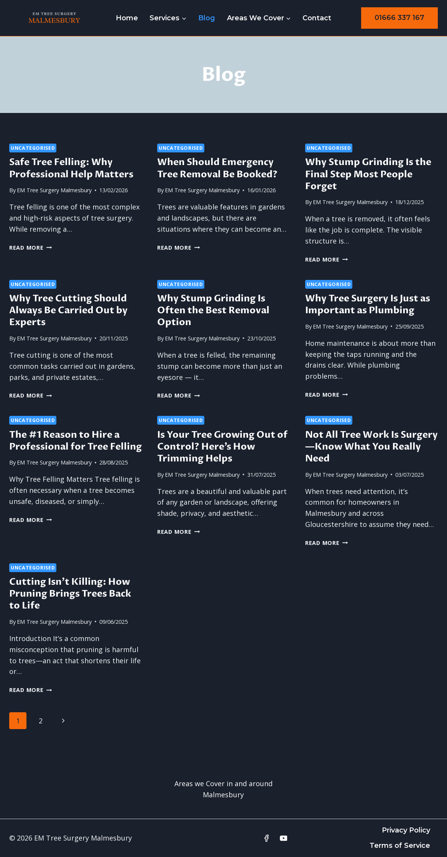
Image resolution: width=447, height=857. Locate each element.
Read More (30, 247)
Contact (316, 18)
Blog (206, 18)
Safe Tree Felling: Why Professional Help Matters (71, 168)
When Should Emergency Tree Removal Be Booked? (217, 168)
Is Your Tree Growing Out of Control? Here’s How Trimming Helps (222, 446)
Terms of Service (400, 845)
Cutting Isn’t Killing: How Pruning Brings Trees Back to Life (70, 594)
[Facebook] (266, 838)
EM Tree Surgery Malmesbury (54, 190)
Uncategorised (33, 148)
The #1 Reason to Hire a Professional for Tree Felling (75, 440)
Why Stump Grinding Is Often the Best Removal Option (213, 310)
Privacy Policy (406, 830)
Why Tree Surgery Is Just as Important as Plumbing (367, 304)
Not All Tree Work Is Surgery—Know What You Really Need (371, 446)
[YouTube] (283, 838)
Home (127, 18)
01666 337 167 (399, 17)
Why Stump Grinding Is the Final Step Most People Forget (368, 174)
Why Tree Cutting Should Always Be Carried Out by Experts (68, 310)
